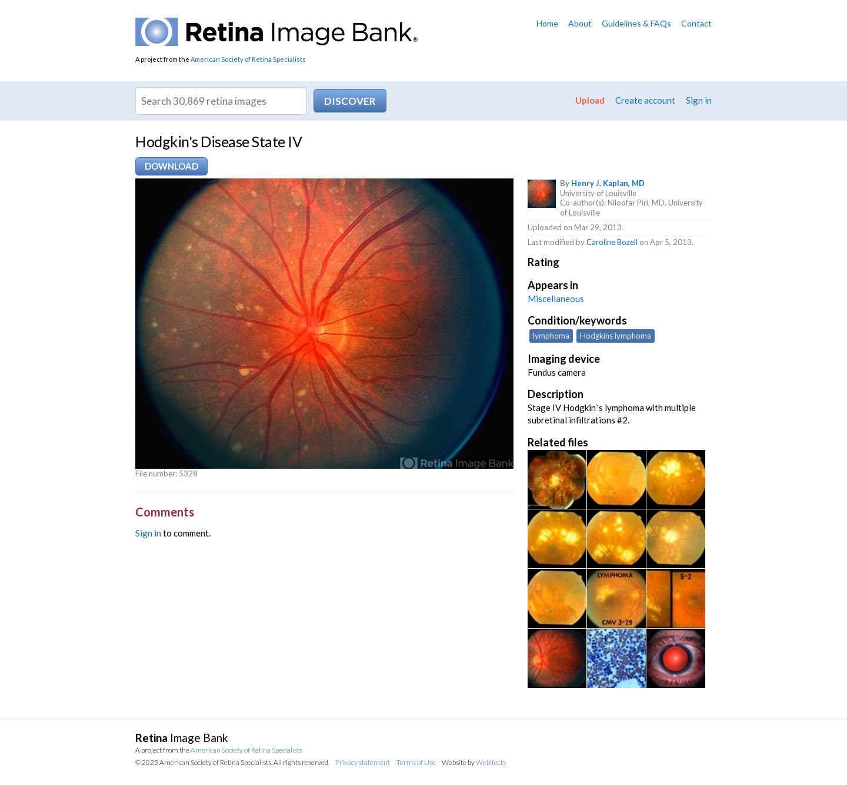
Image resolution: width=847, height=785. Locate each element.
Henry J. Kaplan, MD (608, 183)
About (580, 23)
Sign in (699, 100)
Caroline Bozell (612, 242)
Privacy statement (362, 762)
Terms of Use (416, 762)
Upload (590, 100)
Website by (474, 762)
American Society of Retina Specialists (248, 59)
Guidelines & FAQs (636, 23)
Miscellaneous (556, 298)
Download (171, 166)
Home (547, 23)
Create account (645, 100)
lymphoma (551, 335)
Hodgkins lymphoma (615, 335)
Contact (696, 23)
